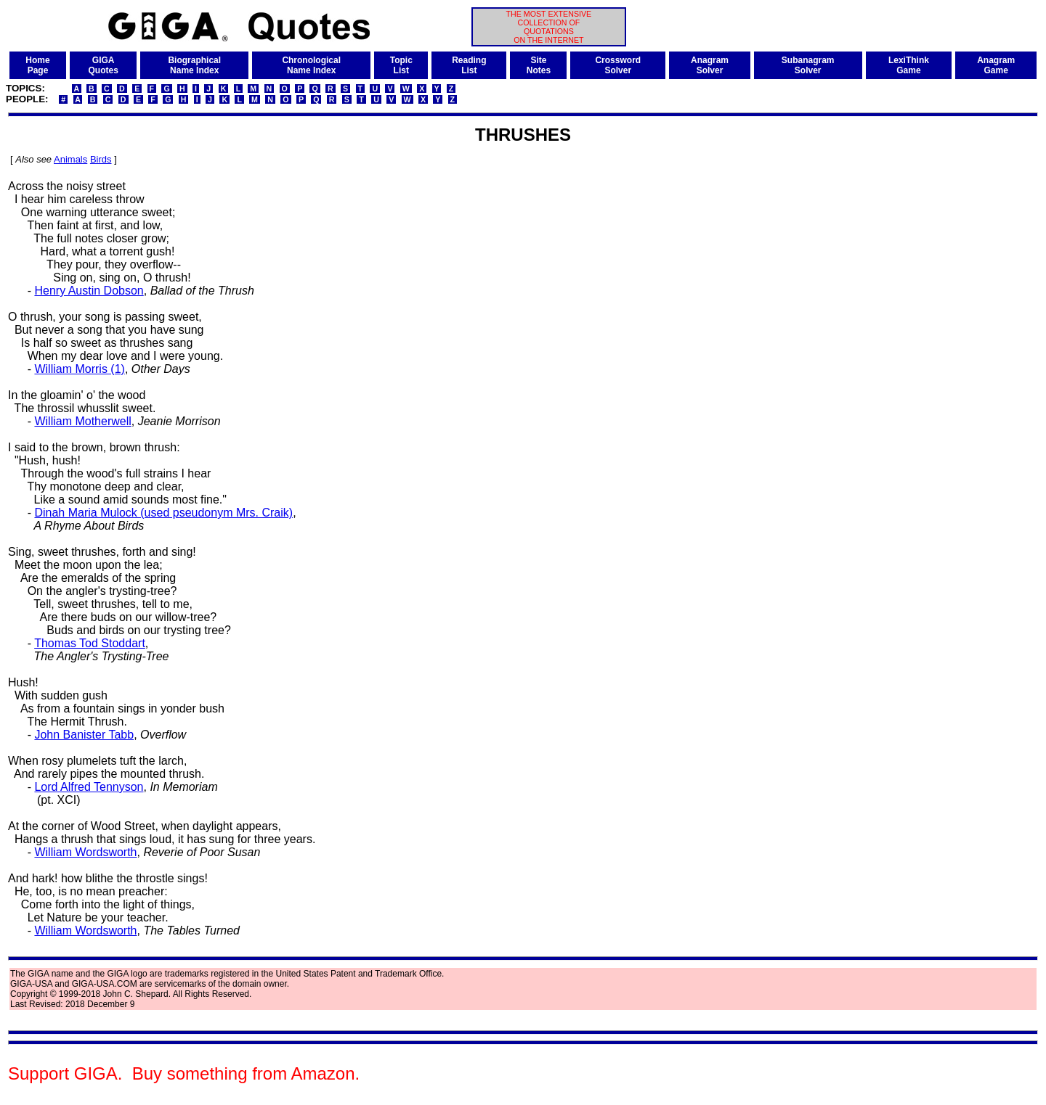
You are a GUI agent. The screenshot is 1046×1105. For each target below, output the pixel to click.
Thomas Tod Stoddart (89, 643)
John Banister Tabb (84, 734)
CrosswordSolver (618, 65)
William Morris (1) (79, 369)
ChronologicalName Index (311, 65)
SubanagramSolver (808, 65)
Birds (101, 159)
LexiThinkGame (908, 65)
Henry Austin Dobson (88, 290)
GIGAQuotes (103, 65)
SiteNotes (539, 65)
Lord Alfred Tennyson (88, 787)
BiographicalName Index (194, 65)
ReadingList (469, 65)
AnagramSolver (710, 65)
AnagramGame (996, 65)
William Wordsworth (85, 852)
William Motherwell (82, 421)
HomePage (37, 65)
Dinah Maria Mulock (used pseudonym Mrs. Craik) (163, 512)
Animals (70, 159)
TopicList (401, 65)
